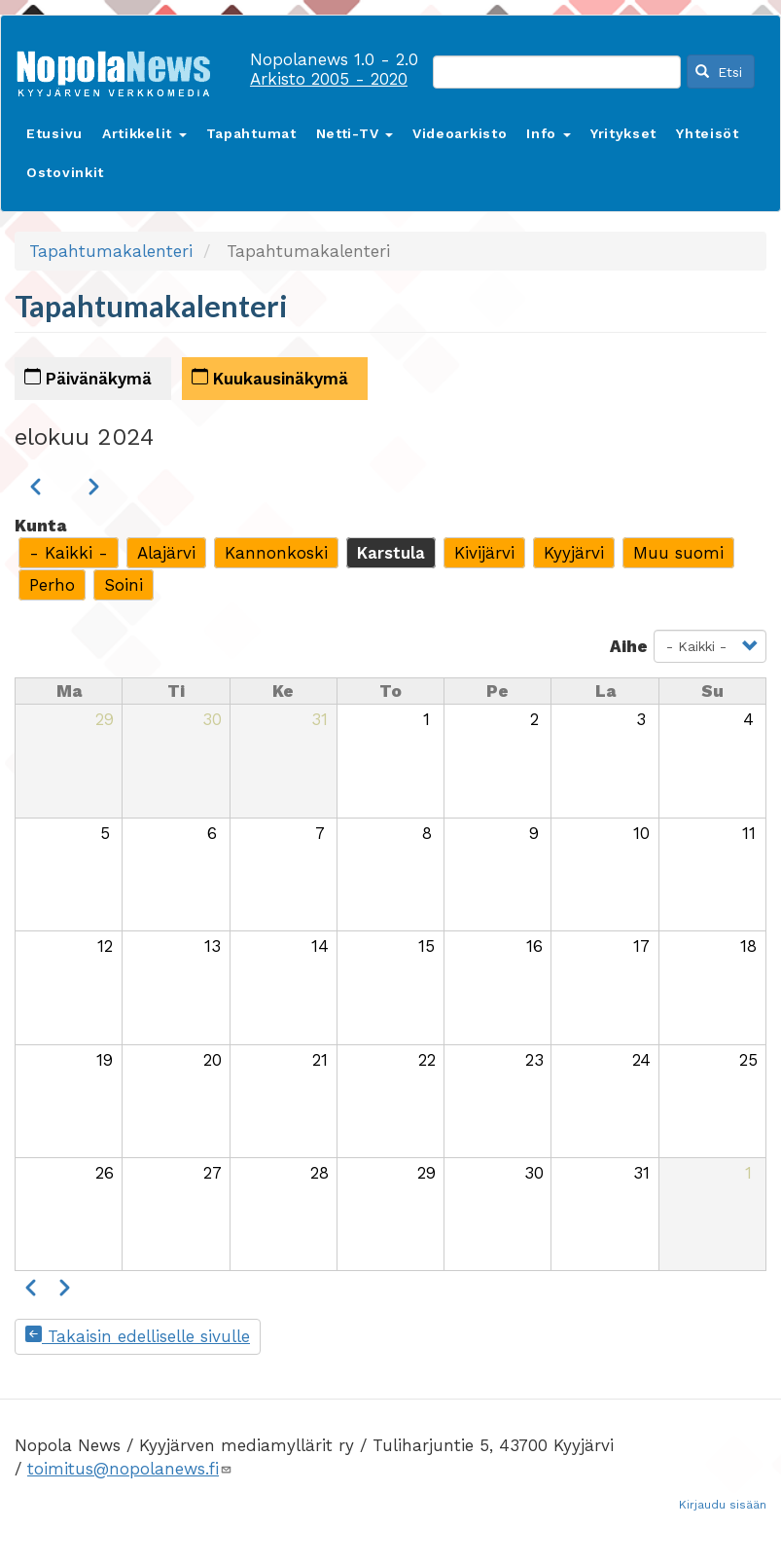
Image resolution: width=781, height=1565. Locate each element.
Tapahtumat (251, 133)
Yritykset (623, 133)
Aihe (629, 646)
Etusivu (54, 133)
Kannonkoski (276, 553)
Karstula (391, 553)
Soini (123, 585)
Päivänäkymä (88, 378)
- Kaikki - (68, 553)
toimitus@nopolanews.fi (129, 1468)
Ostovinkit (65, 172)
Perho (52, 585)
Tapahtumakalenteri (111, 251)
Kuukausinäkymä (270, 378)
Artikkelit (144, 133)
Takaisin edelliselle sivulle (137, 1336)
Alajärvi (166, 553)
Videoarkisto (459, 133)
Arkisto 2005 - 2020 (329, 79)
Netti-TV (354, 133)
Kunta (40, 525)
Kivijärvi (484, 553)
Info (548, 133)
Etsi (718, 72)
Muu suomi (678, 553)
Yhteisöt (707, 133)
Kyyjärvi (574, 553)
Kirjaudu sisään (722, 1504)
